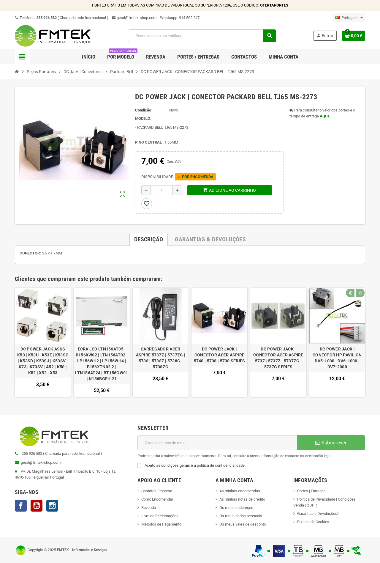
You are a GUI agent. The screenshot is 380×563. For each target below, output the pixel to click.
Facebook (21, 506)
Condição (143, 110)
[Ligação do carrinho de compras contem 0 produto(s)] (353, 36)
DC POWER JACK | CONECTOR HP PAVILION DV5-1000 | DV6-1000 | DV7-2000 (337, 358)
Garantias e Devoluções (317, 513)
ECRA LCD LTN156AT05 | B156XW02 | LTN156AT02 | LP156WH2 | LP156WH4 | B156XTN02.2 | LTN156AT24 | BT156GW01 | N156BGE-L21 (101, 364)
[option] (42, 342)
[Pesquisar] (202, 35)
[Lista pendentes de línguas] (348, 17)
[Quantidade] (162, 190)
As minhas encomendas (239, 491)
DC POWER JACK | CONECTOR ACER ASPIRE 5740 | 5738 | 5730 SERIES (219, 355)
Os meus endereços (236, 507)
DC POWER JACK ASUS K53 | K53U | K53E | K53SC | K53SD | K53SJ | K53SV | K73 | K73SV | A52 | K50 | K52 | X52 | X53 (42, 361)
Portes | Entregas (311, 491)
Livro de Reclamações (159, 516)
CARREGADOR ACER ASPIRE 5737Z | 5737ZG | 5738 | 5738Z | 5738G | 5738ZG (160, 358)
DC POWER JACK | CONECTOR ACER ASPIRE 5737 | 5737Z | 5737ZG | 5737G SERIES (278, 358)
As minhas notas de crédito (242, 499)
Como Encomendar (157, 499)
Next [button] (359, 277)
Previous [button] (350, 277)
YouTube (36, 506)
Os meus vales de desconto (242, 524)
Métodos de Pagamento (161, 524)
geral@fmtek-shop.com (134, 17)
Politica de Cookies (313, 522)
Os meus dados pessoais (240, 516)
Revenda (148, 507)
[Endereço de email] (217, 442)
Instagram (52, 506)
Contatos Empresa (156, 491)
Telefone (61, 17)
